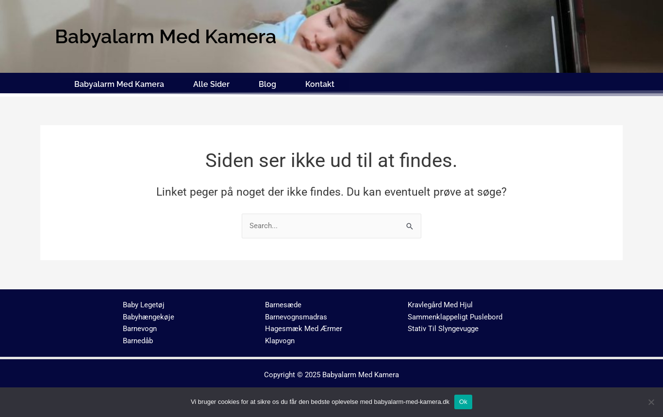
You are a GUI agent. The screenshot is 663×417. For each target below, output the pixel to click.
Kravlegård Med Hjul (440, 304)
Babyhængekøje (148, 316)
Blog (267, 83)
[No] (651, 402)
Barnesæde (283, 304)
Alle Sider (211, 83)
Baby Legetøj (144, 304)
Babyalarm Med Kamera (119, 83)
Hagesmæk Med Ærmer (303, 328)
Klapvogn (280, 340)
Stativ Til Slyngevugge (443, 328)
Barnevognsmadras (296, 316)
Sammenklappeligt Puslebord (455, 316)
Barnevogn (140, 328)
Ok (463, 401)
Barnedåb (138, 340)
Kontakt (319, 83)
